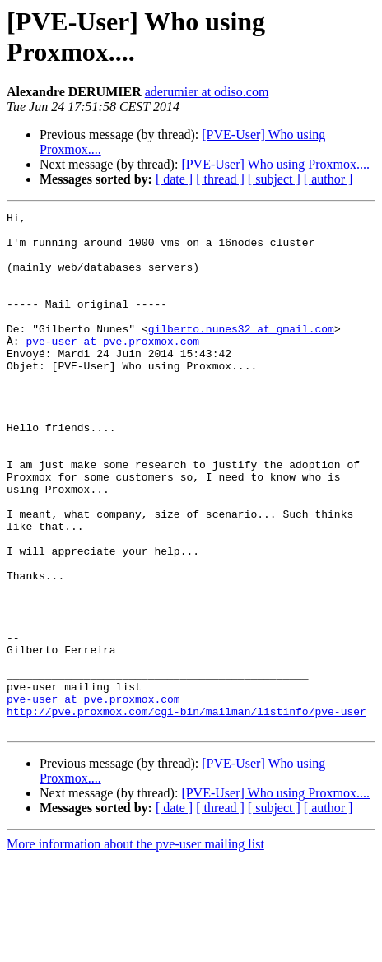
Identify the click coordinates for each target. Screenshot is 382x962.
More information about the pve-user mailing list (135, 948)
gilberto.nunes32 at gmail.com (241, 353)
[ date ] (174, 179)
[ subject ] (274, 179)
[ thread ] (220, 179)
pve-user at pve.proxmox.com (112, 367)
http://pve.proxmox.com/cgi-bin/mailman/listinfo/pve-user (186, 812)
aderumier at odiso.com (207, 92)
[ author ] (328, 179)
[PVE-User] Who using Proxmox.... (275, 164)
